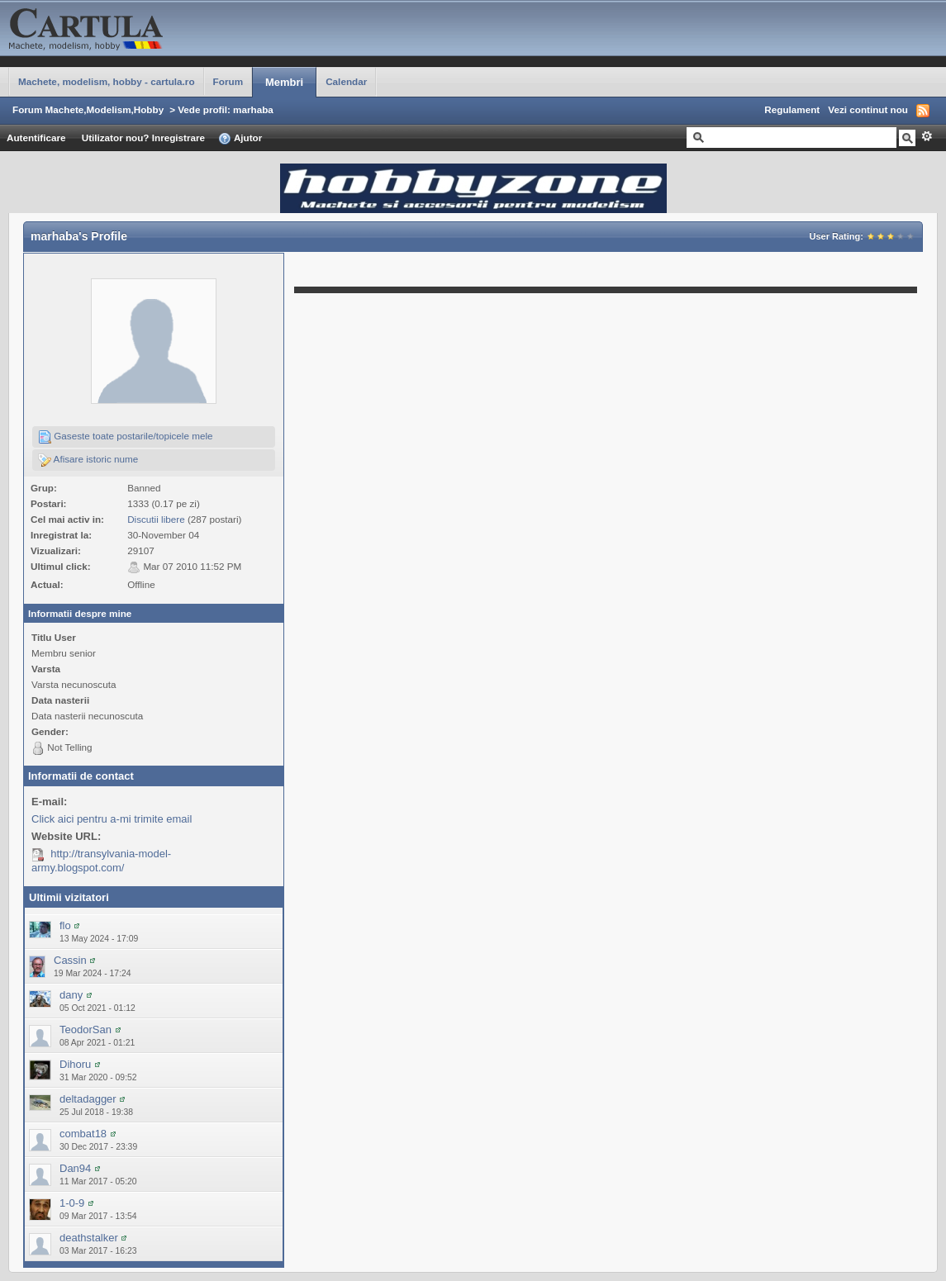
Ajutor (240, 138)
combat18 (83, 1133)
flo (65, 925)
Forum (228, 81)
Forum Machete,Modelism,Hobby (88, 109)
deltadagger (87, 1099)
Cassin (70, 960)
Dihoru (75, 1064)
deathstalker (88, 1237)
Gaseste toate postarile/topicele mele (125, 437)
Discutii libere (156, 519)
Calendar (346, 81)
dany (71, 995)
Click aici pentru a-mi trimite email (111, 819)
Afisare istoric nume (88, 460)
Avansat (926, 136)
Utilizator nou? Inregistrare (143, 137)
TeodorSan (85, 1029)
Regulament (792, 109)
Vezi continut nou (868, 109)
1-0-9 (71, 1203)
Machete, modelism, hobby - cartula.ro (106, 81)
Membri (284, 82)
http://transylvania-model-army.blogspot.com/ (101, 860)
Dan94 (75, 1168)
